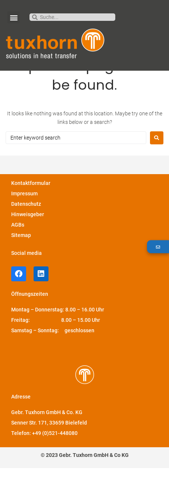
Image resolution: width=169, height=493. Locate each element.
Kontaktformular (30, 208)
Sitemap (21, 260)
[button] (13, 17)
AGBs (17, 250)
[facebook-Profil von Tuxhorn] (18, 298)
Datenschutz (26, 229)
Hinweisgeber (27, 239)
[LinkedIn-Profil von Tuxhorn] (41, 298)
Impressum (24, 218)
